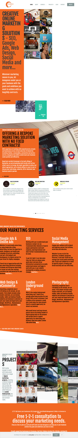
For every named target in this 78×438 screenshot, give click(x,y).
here (37, 333)
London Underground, (6, 404)
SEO (31, 269)
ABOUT (36, 16)
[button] (70, 16)
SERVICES (42, 16)
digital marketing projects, (5, 389)
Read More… (9, 284)
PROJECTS (51, 16)
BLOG (57, 16)
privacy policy (31, 434)
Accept (56, 435)
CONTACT (63, 16)
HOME (31, 16)
